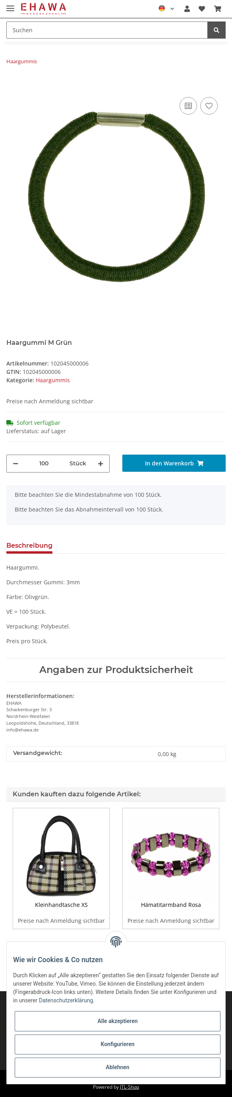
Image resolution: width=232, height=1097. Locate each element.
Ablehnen (117, 1067)
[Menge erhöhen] (100, 463)
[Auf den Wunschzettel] (209, 106)
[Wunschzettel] (201, 9)
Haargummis (53, 380)
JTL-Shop (129, 1086)
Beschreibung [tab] (29, 545)
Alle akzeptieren (117, 1021)
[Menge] (44, 463)
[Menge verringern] (15, 463)
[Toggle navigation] (10, 5)
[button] (187, 9)
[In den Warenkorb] (12, 83)
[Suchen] (107, 30)
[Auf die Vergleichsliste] (188, 106)
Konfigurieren (117, 1044)
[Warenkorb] (218, 9)
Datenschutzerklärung (66, 1000)
